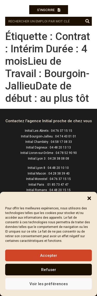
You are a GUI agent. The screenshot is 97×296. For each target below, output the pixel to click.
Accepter (48, 255)
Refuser (48, 269)
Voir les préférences (48, 284)
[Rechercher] (87, 21)
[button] (89, 198)
